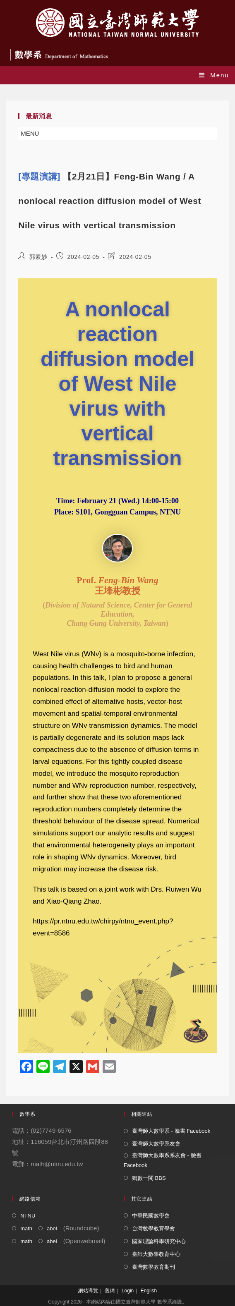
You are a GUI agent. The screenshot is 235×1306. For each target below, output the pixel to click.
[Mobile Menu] (214, 75)
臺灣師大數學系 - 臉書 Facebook (171, 1131)
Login (128, 1291)
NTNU (27, 1216)
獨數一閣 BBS (149, 1178)
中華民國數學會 (151, 1216)
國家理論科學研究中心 (159, 1241)
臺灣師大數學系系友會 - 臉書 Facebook (162, 1160)
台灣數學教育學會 (153, 1228)
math (26, 1228)
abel (52, 1228)
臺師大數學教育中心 (156, 1254)
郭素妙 (38, 257)
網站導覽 (88, 1291)
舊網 (110, 1291)
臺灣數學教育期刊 (153, 1267)
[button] (30, 133)
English (149, 1291)
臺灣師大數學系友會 (156, 1144)
